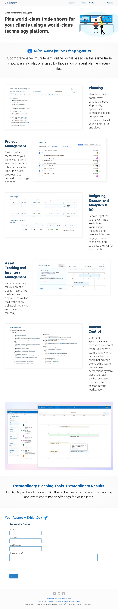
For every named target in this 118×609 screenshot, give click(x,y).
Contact (92, 3)
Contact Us (51, 602)
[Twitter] (55, 593)
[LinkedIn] (59, 593)
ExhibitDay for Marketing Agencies (59, 598)
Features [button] (72, 3)
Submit (14, 576)
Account (108, 3)
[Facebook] (63, 593)
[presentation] (26, 566)
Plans (83, 3)
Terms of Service (63, 602)
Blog (39, 602)
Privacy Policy (75, 602)
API (45, 602)
